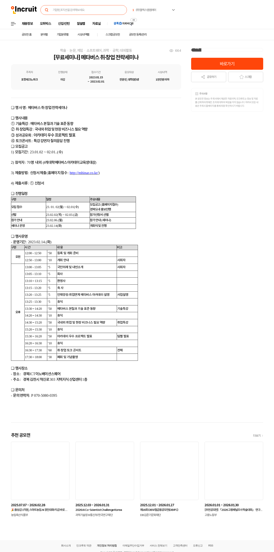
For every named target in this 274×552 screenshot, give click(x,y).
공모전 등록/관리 (138, 35)
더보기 (258, 436)
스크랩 (246, 77)
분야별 (44, 35)
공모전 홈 (26, 35)
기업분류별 (62, 35)
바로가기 (227, 64)
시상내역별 (83, 35)
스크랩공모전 (112, 35)
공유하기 (208, 77)
